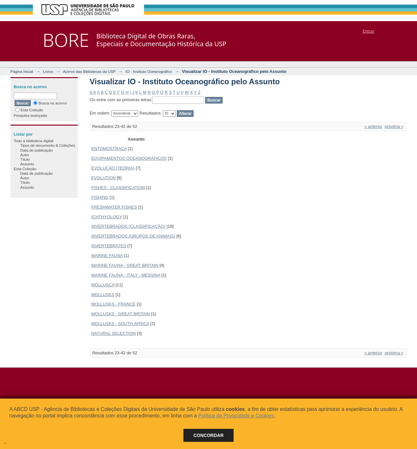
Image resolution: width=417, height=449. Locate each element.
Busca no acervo (50, 103)
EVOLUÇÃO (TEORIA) (113, 168)
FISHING (99, 197)
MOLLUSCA (102, 284)
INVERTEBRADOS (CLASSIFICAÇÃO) (128, 226)
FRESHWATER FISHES (114, 207)
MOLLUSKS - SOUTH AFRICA (120, 323)
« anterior (373, 126)
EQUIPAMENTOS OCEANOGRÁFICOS (128, 158)
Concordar (209, 435)
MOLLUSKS (102, 294)
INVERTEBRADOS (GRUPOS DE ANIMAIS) (133, 236)
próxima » (394, 126)
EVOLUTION (103, 177)
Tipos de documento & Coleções (47, 145)
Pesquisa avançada (30, 115)
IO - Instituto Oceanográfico (148, 71)
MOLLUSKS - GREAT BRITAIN (120, 313)
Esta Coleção (29, 110)
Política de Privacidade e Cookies (236, 415)
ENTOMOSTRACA (109, 148)
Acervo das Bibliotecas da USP (89, 71)
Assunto (27, 164)
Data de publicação (36, 150)
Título (25, 159)
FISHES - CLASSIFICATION (118, 187)
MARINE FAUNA (107, 255)
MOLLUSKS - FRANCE (113, 304)
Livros (48, 71)
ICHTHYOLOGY (106, 216)
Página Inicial (21, 71)
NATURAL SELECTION (113, 333)
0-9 (93, 92)
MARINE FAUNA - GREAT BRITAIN (124, 265)
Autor (24, 155)
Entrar (368, 31)
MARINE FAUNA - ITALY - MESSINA (125, 275)
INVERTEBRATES (108, 245)
